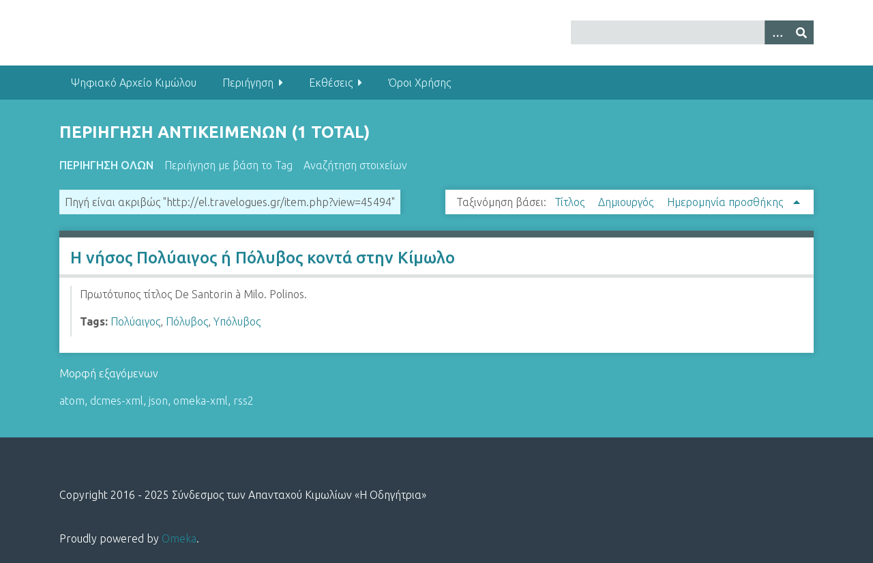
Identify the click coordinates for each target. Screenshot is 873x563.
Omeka (179, 538)
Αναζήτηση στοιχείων (355, 165)
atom (72, 400)
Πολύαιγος (135, 321)
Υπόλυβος (237, 321)
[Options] (777, 32)
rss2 (243, 400)
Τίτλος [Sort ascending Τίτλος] (570, 202)
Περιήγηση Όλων (106, 165)
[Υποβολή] (801, 32)
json (158, 400)
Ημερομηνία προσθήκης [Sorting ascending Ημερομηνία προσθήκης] (726, 202)
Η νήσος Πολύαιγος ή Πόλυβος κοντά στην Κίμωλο (262, 257)
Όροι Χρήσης (419, 82)
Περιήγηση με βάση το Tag (228, 165)
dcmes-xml (116, 400)
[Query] (692, 32)
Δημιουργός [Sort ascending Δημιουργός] (627, 202)
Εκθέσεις (331, 82)
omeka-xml (200, 400)
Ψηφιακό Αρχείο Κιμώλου (133, 82)
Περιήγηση (247, 82)
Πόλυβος (187, 321)
